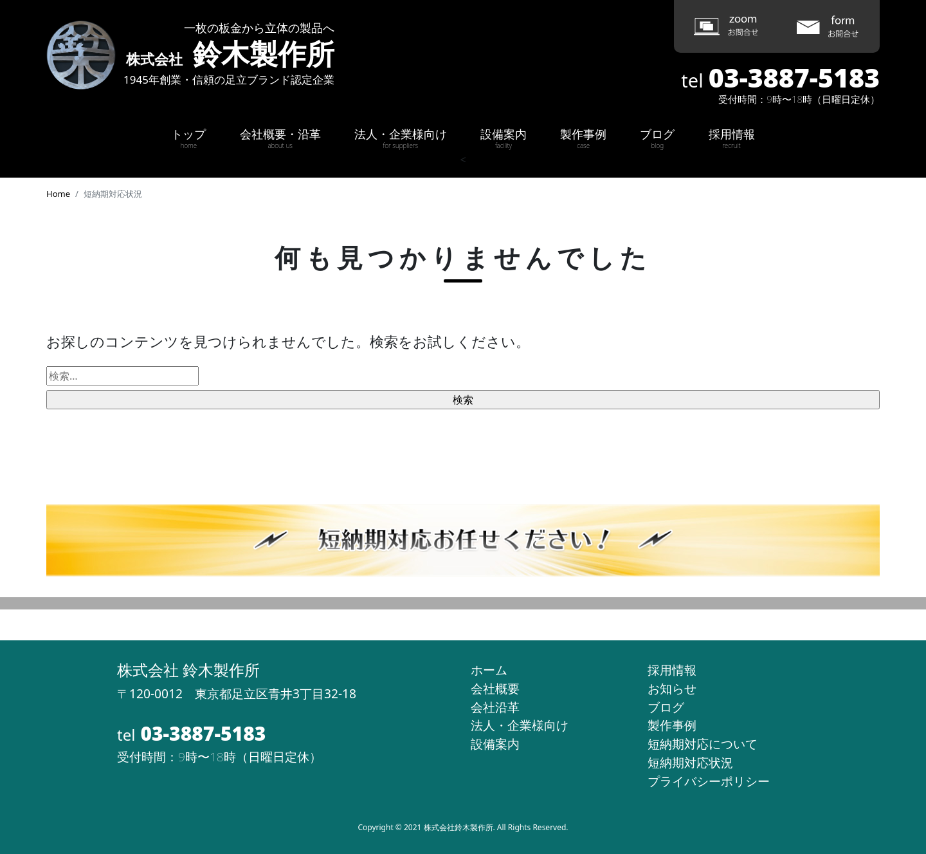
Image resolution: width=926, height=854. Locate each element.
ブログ (657, 138)
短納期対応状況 (690, 762)
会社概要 (495, 688)
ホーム (489, 669)
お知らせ (672, 688)
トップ (188, 138)
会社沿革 (495, 707)
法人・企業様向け (400, 138)
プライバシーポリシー (709, 781)
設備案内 (503, 138)
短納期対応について (703, 743)
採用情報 (732, 138)
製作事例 (583, 138)
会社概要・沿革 (280, 138)
